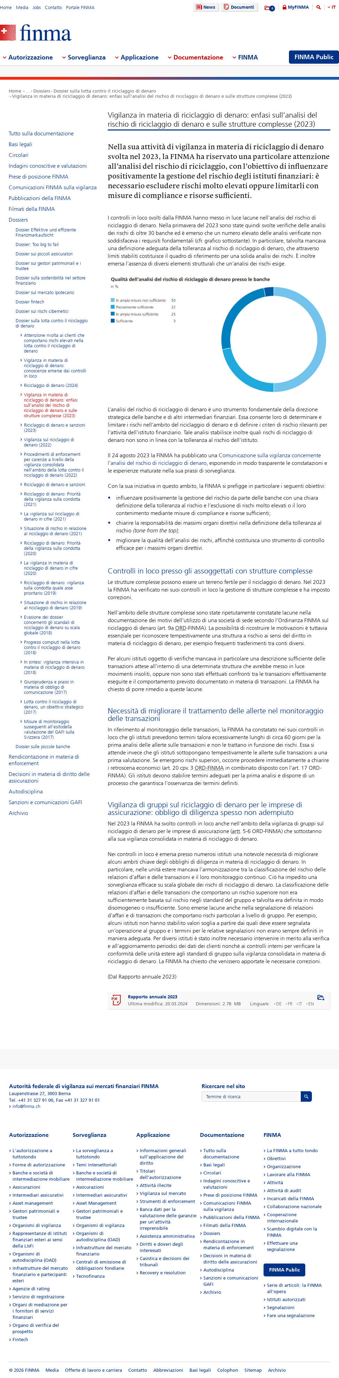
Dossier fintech (30, 301)
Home (6, 7)
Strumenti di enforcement (167, 1201)
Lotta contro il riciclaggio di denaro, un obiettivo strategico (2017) (53, 707)
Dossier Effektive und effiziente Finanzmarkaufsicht (46, 232)
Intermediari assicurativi (38, 1195)
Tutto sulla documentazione (41, 133)
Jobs (37, 7)
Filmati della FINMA (32, 209)
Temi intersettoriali (96, 1164)
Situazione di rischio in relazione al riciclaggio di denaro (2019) (55, 605)
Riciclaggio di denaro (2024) (51, 385)
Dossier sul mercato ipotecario (45, 292)
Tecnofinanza (90, 1276)
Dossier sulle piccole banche (43, 746)
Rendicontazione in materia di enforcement (44, 760)
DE (279, 1003)
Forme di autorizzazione (39, 1164)
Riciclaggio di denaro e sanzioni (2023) (54, 427)
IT (334, 7)
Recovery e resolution (163, 1272)
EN (311, 1003)
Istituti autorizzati (286, 1299)
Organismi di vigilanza (37, 1225)
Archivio (18, 813)
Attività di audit (284, 1190)
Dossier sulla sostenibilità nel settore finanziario (51, 280)
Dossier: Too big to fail (37, 244)
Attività (275, 1182)
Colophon (227, 1370)
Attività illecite (155, 1185)
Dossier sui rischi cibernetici (42, 311)
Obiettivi (276, 1158)
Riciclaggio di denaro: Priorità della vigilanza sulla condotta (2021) (52, 499)
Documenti (238, 7)
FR (290, 1003)
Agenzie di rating (31, 1288)
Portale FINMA (80, 7)
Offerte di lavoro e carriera (93, 1370)
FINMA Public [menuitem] (313, 57)
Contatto (53, 7)
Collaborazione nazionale (294, 1206)
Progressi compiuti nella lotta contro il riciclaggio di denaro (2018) (52, 647)
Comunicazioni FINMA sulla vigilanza (53, 187)
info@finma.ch (26, 1106)
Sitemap (253, 1370)
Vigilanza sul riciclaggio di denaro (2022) (49, 442)
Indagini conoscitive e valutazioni (48, 166)
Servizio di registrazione (38, 1296)
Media (22, 7)
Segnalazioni (280, 1307)
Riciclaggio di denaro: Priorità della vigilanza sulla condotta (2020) (52, 548)
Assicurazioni (26, 1187)
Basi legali (20, 144)
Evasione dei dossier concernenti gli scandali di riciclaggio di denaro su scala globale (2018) (52, 625)
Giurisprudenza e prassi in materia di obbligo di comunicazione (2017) (49, 687)
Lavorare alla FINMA (288, 1174)
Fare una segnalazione (291, 1315)
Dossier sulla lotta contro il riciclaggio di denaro (105, 91)
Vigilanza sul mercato (163, 1193)
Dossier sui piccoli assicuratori (44, 253)
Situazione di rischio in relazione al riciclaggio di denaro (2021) (55, 531)
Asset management (33, 1203)
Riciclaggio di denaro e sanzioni (54, 484)
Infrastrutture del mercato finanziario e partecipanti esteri (40, 1274)
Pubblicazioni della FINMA (40, 198)
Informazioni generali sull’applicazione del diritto (163, 1157)
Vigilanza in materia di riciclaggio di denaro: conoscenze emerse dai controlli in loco (55, 368)
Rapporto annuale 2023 (152, 996)
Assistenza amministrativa (167, 1236)
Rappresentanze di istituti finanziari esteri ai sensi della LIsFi (40, 1240)
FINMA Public (284, 1270)
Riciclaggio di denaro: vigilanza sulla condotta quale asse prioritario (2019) (54, 588)
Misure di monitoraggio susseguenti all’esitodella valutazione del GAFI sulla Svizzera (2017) (49, 729)
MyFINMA (298, 7)
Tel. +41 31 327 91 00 (31, 1100)
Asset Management (96, 1203)
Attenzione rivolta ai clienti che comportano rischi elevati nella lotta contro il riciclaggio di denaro (54, 343)
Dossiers (41, 91)
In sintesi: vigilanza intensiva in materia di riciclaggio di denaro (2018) (54, 667)
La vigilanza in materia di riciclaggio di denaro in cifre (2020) (51, 568)
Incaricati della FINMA (290, 1198)
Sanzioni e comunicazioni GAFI (45, 802)
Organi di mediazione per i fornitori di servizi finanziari (40, 1311)
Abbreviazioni (168, 1370)
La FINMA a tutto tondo (292, 1150)
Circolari (19, 155)
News (204, 7)
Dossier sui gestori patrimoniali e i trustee (48, 266)
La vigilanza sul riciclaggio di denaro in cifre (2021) (51, 516)
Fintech (20, 1339)
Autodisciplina (26, 791)
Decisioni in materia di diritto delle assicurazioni (49, 777)
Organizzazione (284, 1166)
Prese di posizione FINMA (38, 176)
